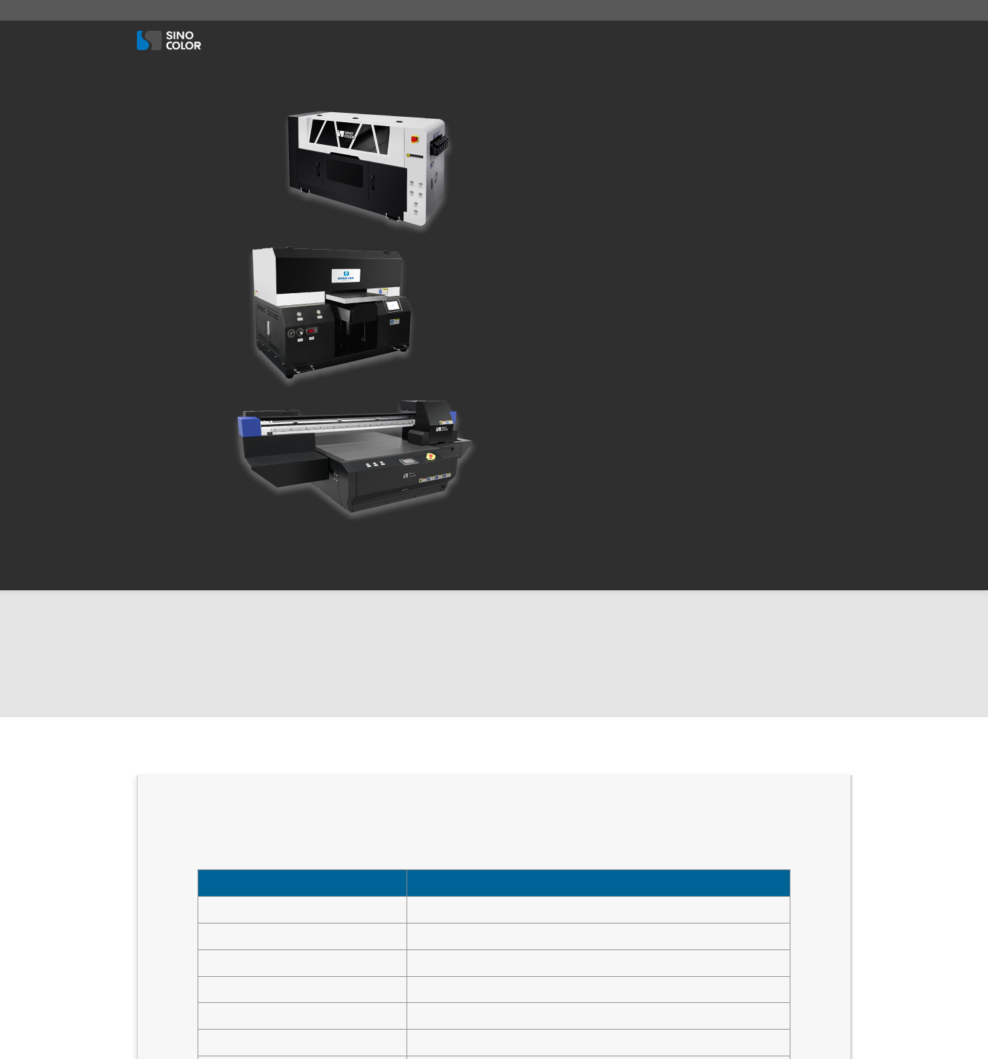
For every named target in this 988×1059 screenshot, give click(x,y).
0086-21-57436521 (201, 798)
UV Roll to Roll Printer (554, 783)
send (766, 902)
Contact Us (776, 40)
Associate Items (620, 40)
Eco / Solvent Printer (512, 40)
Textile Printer (407, 40)
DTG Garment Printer (553, 881)
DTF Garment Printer (552, 848)
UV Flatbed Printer (548, 750)
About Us (247, 40)
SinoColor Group (501, 1025)
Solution (703, 40)
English (775, 10)
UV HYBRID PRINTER (551, 815)
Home (345, 750)
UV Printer (321, 40)
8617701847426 (284, 10)
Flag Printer (534, 946)
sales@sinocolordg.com (188, 10)
